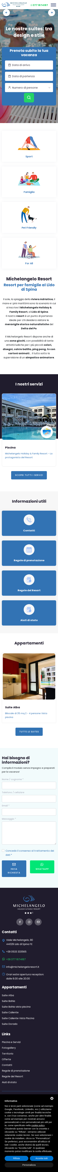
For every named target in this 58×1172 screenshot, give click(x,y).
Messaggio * (9, 818)
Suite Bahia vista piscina (16, 1007)
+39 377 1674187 (16, 959)
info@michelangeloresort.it (22, 967)
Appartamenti (14, 987)
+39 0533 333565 (16, 951)
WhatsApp (42, 867)
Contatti (29, 530)
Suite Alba (12, 707)
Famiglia (29, 192)
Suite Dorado (9, 1024)
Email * (5, 805)
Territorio (7, 1053)
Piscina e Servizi (11, 1042)
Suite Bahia (8, 1001)
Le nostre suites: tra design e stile (29, 32)
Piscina (10, 447)
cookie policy (38, 1125)
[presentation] (6, 12)
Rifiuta (16, 1158)
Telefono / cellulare (13, 792)
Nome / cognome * (13, 779)
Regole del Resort (29, 590)
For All (29, 263)
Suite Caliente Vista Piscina (18, 1018)
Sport (29, 156)
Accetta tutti (42, 1158)
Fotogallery (9, 1048)
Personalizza (29, 1165)
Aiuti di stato (29, 620)
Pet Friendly (29, 227)
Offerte (6, 1059)
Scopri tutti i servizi (29, 475)
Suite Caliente (10, 1012)
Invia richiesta (14, 868)
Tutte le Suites (29, 731)
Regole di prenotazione (29, 560)
